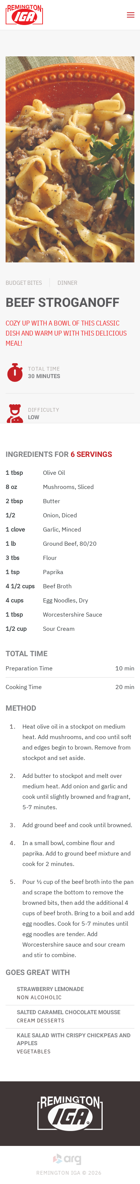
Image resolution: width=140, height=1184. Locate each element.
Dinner (67, 282)
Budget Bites (24, 282)
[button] (130, 15)
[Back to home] (24, 15)
